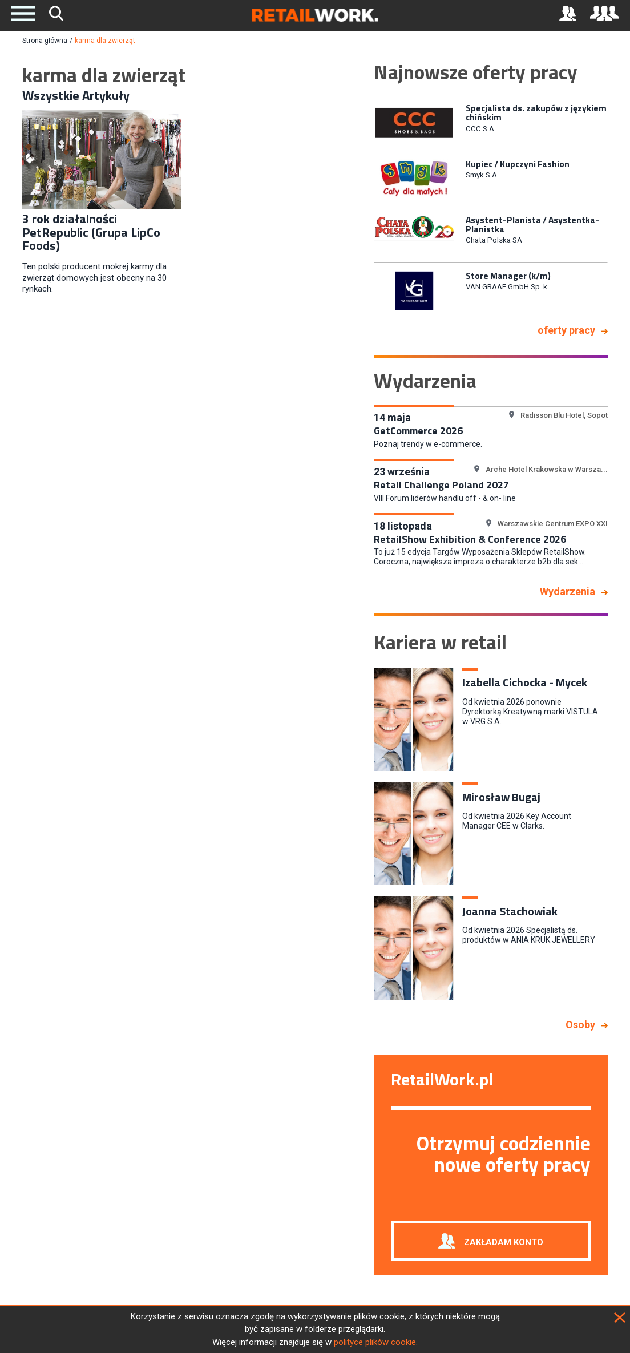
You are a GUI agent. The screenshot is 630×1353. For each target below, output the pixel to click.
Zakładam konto (503, 1242)
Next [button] (616, 205)
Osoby (580, 1025)
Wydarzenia (567, 591)
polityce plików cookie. (376, 1342)
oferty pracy (566, 330)
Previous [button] (365, 205)
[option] (491, 122)
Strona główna (44, 41)
